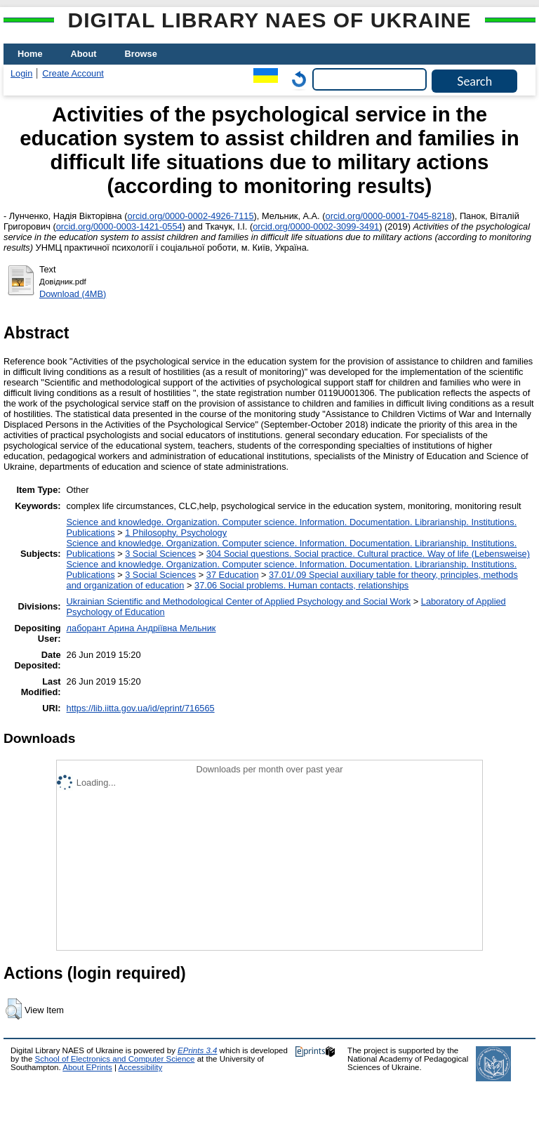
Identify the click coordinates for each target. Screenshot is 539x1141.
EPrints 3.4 (197, 1050)
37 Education (232, 574)
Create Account (73, 73)
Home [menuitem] (30, 53)
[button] (14, 1009)
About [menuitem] (84, 53)
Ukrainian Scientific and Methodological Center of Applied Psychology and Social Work (239, 601)
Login (21, 73)
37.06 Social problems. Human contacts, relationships (301, 585)
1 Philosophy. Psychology (176, 532)
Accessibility (140, 1067)
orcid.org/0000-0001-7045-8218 (389, 216)
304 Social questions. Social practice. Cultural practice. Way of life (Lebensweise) (368, 553)
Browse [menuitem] (141, 53)
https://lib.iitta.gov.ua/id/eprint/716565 (141, 708)
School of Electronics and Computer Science (115, 1059)
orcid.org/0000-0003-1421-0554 (119, 226)
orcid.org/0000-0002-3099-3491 (316, 226)
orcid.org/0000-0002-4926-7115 (191, 216)
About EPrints (87, 1067)
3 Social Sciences (160, 553)
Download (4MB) (72, 294)
